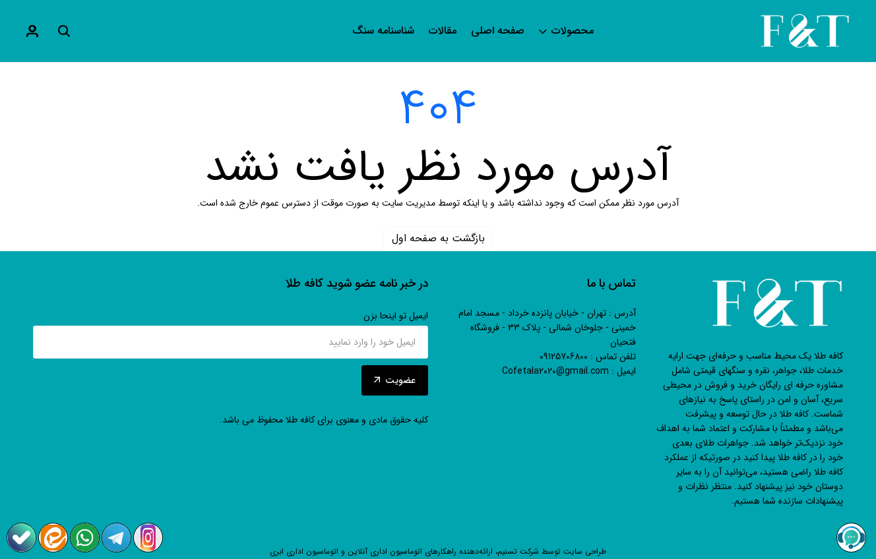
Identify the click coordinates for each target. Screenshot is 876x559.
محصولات (566, 31)
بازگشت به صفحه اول (438, 238)
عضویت (395, 380)
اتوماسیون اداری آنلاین (385, 551)
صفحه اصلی (497, 31)
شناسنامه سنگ (383, 31)
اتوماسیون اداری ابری (304, 551)
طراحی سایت (584, 551)
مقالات (442, 31)
